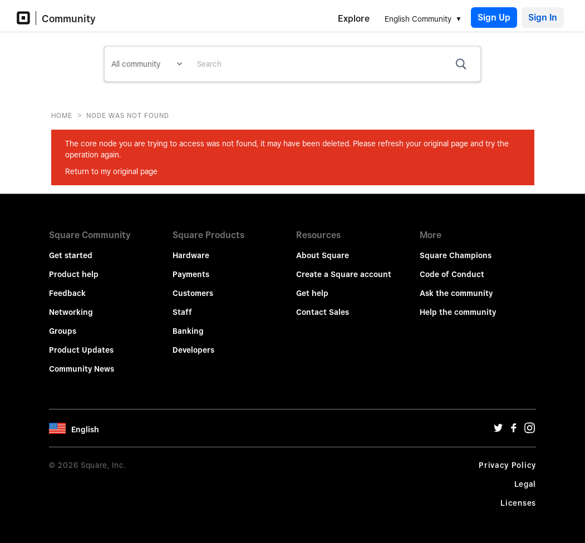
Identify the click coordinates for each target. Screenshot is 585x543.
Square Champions (455, 255)
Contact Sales (322, 312)
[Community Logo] (26, 18)
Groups (62, 331)
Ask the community (456, 293)
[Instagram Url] (529, 430)
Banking (188, 331)
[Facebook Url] (513, 430)
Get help (312, 293)
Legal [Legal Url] (525, 484)
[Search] (334, 64)
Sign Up (494, 17)
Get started (70, 255)
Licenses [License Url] (518, 502)
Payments (191, 274)
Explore (354, 18)
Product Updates (81, 349)
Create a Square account (343, 274)
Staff (182, 312)
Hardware (191, 255)
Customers (193, 293)
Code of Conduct (452, 274)
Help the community (458, 312)
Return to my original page (111, 171)
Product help (74, 274)
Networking (71, 312)
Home (61, 115)
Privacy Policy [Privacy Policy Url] (507, 465)
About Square (322, 255)
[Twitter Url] (498, 430)
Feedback (67, 293)
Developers (193, 349)
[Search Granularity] (147, 64)
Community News (81, 368)
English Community (418, 18)
